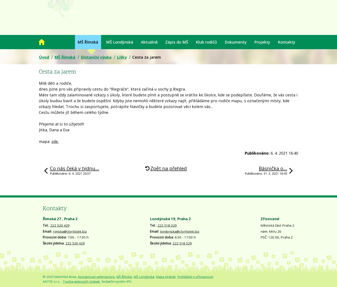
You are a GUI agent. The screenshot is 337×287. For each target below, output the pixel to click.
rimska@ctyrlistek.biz (70, 231)
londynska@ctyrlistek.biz (179, 231)
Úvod (41, 42)
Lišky (122, 57)
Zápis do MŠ (176, 42)
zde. (55, 141)
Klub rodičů (206, 42)
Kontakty (286, 42)
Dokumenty (236, 42)
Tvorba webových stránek (81, 281)
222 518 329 (167, 225)
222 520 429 (60, 225)
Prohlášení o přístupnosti (195, 277)
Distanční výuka (96, 57)
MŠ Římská (88, 42)
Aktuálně (149, 42)
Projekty (262, 42)
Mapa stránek (166, 277)
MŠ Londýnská (119, 42)
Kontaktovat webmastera (96, 277)
